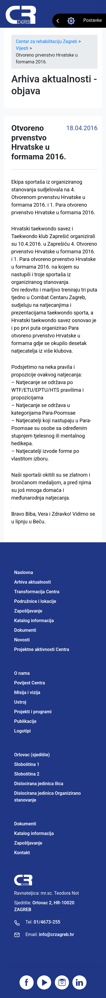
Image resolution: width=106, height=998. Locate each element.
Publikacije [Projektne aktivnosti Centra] (25, 721)
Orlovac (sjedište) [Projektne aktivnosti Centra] (32, 754)
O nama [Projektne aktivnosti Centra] (22, 673)
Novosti (22, 640)
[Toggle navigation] (93, 5)
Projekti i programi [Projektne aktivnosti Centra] (32, 711)
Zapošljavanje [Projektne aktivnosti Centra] (28, 843)
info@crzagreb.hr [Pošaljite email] (56, 934)
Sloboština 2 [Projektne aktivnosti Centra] (26, 774)
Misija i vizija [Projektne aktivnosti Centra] (27, 692)
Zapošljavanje (28, 611)
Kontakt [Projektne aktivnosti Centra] (22, 852)
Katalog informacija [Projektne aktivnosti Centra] (34, 833)
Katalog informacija (34, 620)
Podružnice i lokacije (35, 601)
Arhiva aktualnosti (32, 582)
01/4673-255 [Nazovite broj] (47, 922)
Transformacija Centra (36, 591)
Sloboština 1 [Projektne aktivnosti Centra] (26, 764)
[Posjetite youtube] (44, 982)
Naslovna (23, 572)
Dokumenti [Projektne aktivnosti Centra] (25, 823)
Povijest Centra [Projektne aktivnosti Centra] (29, 683)
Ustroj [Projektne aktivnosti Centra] (20, 702)
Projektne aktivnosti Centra (41, 649)
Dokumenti (25, 630)
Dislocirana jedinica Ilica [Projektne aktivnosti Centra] (38, 783)
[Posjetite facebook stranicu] (27, 982)
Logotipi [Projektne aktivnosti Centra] (22, 731)
